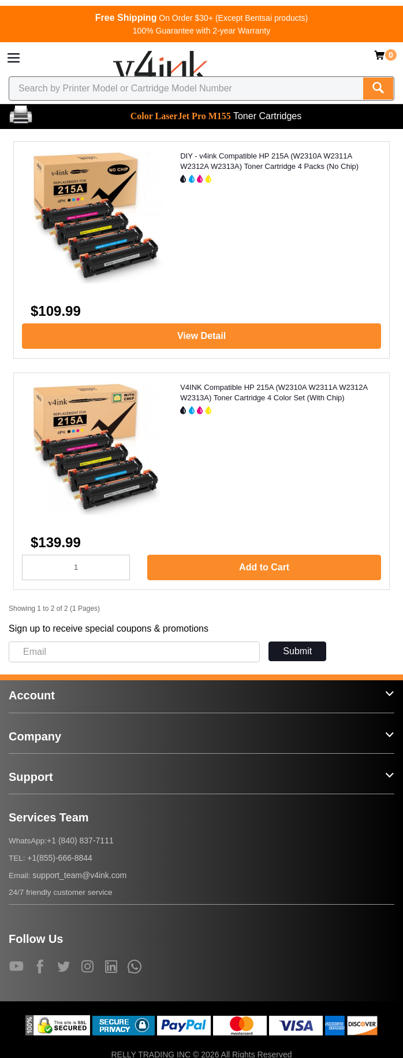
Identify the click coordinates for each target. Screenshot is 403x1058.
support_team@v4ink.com (79, 875)
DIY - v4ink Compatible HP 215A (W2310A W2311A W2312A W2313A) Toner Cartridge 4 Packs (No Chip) (269, 161)
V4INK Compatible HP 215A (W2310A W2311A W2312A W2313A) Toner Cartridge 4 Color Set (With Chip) (273, 393)
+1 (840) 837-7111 (80, 840)
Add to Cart (264, 567)
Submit (297, 651)
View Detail (201, 336)
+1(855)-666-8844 (59, 857)
